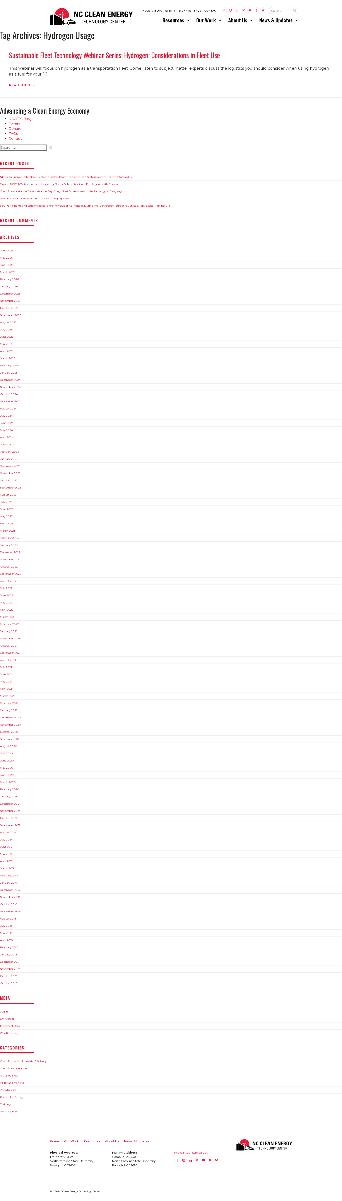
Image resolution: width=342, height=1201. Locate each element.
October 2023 (9, 481)
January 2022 (9, 632)
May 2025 (6, 345)
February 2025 (9, 366)
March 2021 (7, 697)
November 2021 (10, 639)
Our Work (206, 21)
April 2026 (6, 266)
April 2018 (6, 941)
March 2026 (7, 273)
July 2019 (6, 840)
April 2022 (6, 611)
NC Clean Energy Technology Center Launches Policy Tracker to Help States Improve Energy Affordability (66, 178)
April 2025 (6, 352)
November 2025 (10, 302)
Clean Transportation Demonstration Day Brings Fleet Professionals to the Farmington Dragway (61, 192)
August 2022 (8, 582)
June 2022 (6, 596)
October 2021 (8, 647)
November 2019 (10, 812)
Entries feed (7, 1020)
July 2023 (6, 503)
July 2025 (6, 330)
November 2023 (10, 474)
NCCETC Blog (152, 11)
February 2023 (9, 539)
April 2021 (6, 690)
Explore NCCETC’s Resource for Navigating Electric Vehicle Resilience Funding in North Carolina (59, 185)
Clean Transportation (13, 1069)
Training (5, 1105)
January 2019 (8, 884)
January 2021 (8, 711)
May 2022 (6, 603)
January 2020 (9, 797)
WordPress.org (9, 1034)
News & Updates (276, 21)
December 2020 (10, 718)
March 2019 (7, 869)
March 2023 (7, 532)
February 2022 (9, 625)
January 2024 (9, 460)
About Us (238, 21)
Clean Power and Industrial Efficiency (23, 1062)
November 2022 (10, 560)
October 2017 (8, 977)
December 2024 (10, 381)
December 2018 (10, 891)
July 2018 (6, 927)
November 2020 (10, 726)
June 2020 (7, 761)
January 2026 (9, 287)
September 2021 (10, 654)
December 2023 (10, 467)
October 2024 (9, 395)
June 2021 (6, 675)
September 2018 (10, 912)
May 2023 (6, 517)
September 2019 (10, 826)
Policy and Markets (12, 1084)
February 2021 (9, 704)
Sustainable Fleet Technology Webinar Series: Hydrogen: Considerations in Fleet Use (114, 56)
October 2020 (9, 733)
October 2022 (9, 567)
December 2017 (10, 963)
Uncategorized (9, 1112)
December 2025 (10, 294)
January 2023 (9, 546)
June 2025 (6, 338)
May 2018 (6, 934)
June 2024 (7, 424)
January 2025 (8, 374)
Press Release (8, 1091)
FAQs (198, 11)
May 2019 (6, 855)
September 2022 (10, 575)
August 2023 (8, 496)
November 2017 (10, 970)
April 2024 (7, 438)
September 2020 (11, 740)
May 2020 (6, 769)
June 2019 (6, 848)
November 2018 (10, 898)
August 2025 (8, 323)
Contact (211, 11)
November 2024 (10, 388)
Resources (173, 21)
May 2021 (6, 682)
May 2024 (6, 431)
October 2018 (8, 905)
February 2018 (9, 948)
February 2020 (9, 790)
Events (170, 11)
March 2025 (7, 359)
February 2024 (9, 453)
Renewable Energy (12, 1098)
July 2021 (6, 668)
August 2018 (8, 919)
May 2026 (6, 259)
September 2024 (10, 402)
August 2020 (8, 747)
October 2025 (8, 309)
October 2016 (8, 984)
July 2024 (6, 417)
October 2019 (8, 819)
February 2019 (9, 876)
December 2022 (10, 553)
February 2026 (9, 280)
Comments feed (10, 1027)
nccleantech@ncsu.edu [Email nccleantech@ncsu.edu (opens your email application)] (191, 1154)
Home (54, 1142)
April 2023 (6, 524)
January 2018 (8, 955)
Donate (185, 11)
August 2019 (8, 833)
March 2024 (7, 445)
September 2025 (10, 316)
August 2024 (8, 409)
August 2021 (8, 661)
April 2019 (6, 862)
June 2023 (6, 510)
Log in (4, 1012)
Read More (20, 86)
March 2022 (7, 618)
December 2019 (10, 805)
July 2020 (6, 754)
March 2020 (8, 783)
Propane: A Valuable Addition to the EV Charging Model (35, 199)
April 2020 (7, 776)
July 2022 (6, 589)
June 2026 (6, 251)
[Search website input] (280, 11)
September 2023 (10, 488)
